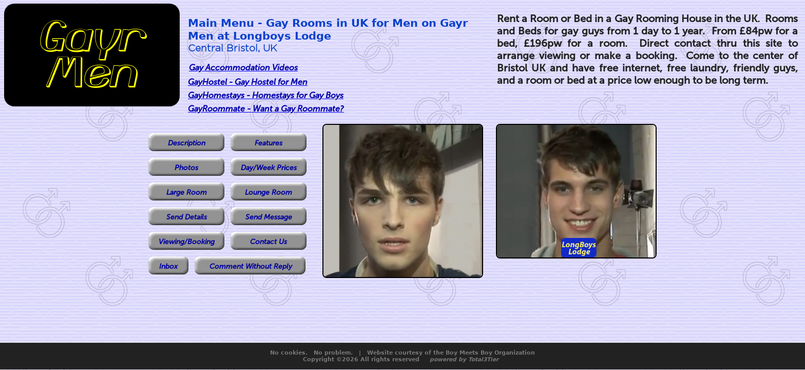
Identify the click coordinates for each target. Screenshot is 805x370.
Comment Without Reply (250, 266)
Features (268, 143)
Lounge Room (268, 192)
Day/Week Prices (269, 167)
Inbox (168, 266)
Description (186, 143)
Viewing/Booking (187, 241)
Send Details (186, 217)
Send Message (268, 217)
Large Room (186, 192)
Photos (186, 167)
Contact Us (268, 241)
